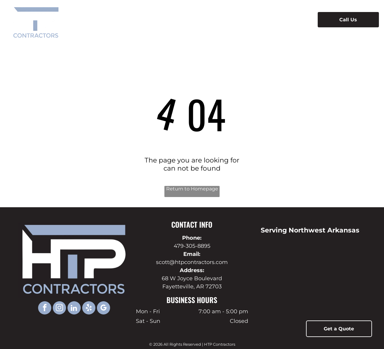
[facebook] (44, 308)
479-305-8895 (192, 246)
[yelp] (88, 308)
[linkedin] (74, 308)
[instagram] (59, 308)
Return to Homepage (192, 189)
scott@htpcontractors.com (192, 262)
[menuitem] (127, 19)
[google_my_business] (103, 308)
